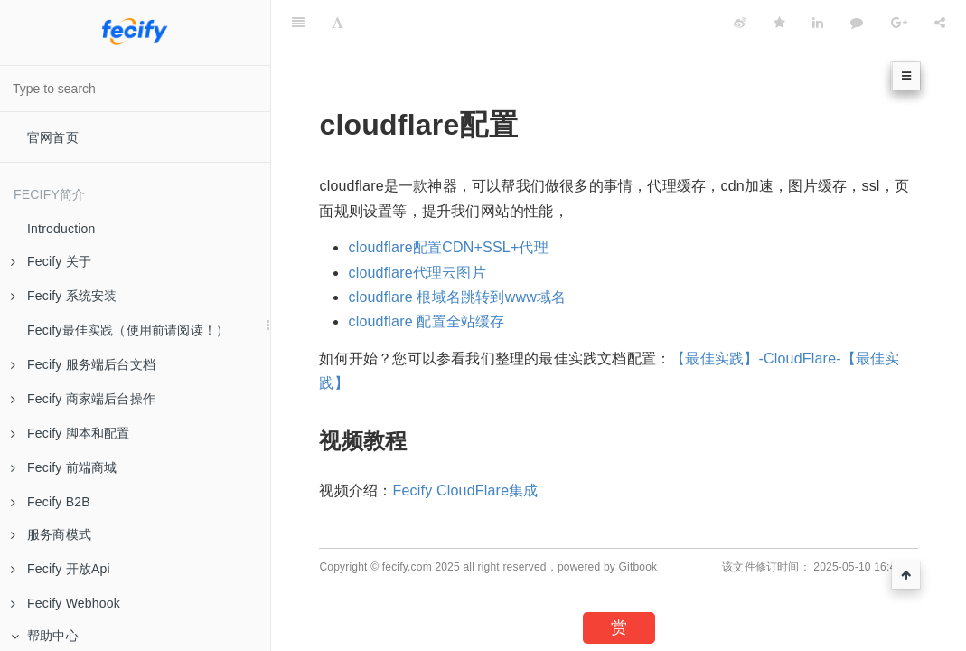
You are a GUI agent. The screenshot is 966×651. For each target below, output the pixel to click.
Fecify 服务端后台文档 (83, 364)
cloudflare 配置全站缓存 (426, 321)
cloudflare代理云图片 (416, 272)
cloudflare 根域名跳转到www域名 (457, 297)
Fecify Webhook (65, 603)
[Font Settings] (337, 22)
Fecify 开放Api (60, 568)
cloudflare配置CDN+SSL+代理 (448, 247)
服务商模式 (51, 534)
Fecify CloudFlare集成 (465, 490)
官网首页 (53, 137)
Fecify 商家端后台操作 (83, 399)
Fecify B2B (50, 502)
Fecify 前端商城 (64, 467)
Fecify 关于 (51, 261)
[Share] (940, 22)
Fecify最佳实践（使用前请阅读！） (128, 330)
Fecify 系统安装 (64, 295)
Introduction (61, 229)
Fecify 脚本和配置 (70, 433)
